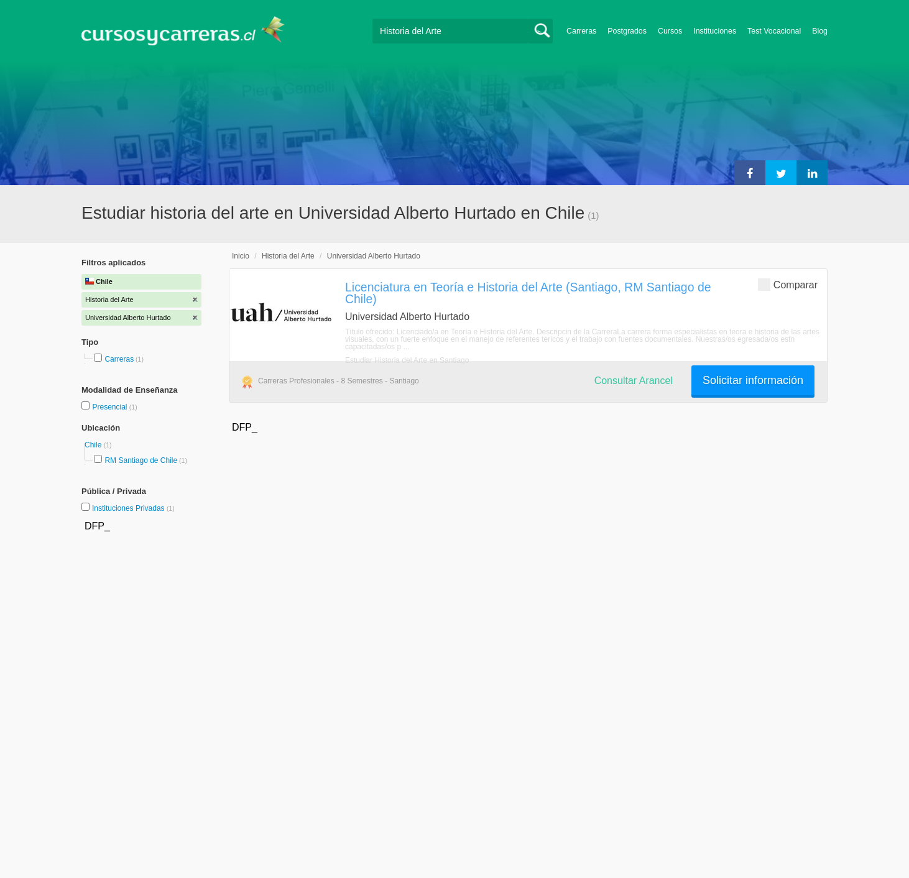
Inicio (240, 256)
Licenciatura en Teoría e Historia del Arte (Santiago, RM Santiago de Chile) (528, 293)
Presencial (110, 407)
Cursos (670, 31)
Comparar (788, 284)
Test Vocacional (774, 31)
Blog (820, 31)
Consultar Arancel (633, 380)
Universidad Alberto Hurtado (373, 256)
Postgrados (627, 31)
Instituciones (714, 31)
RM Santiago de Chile (140, 460)
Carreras (581, 31)
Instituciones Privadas (133, 508)
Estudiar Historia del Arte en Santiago (407, 360)
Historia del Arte (288, 256)
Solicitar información (753, 380)
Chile (94, 445)
